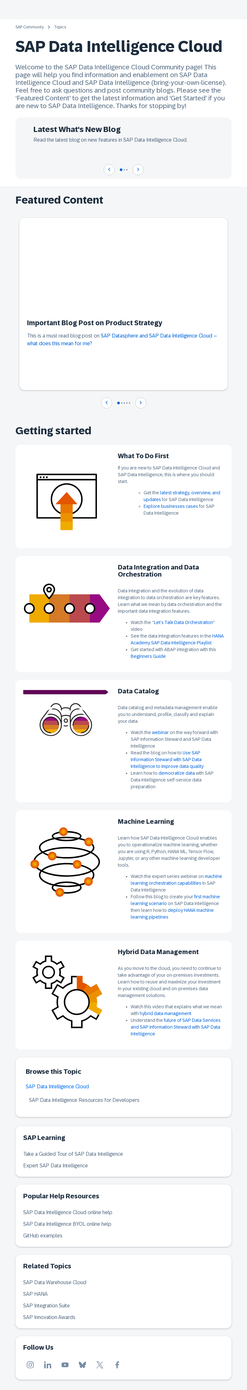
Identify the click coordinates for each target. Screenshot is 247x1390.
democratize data (176, 773)
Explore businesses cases (171, 506)
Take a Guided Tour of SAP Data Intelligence (73, 1154)
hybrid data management (165, 1013)
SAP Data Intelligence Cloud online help (67, 1212)
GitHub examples (42, 1235)
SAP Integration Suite (46, 1305)
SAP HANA (35, 1294)
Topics (60, 27)
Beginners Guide (148, 656)
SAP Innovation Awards (49, 1317)
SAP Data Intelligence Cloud (57, 1086)
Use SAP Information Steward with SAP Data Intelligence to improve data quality (167, 759)
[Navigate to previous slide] (109, 169)
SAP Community (29, 27)
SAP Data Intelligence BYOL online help (67, 1224)
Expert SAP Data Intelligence (55, 1165)
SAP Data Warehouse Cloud (54, 1282)
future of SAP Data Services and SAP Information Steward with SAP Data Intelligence (176, 1027)
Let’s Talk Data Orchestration (183, 622)
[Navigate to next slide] (138, 169)
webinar (160, 732)
